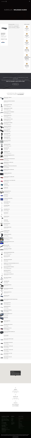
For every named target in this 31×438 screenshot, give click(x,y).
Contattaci (15, 84)
